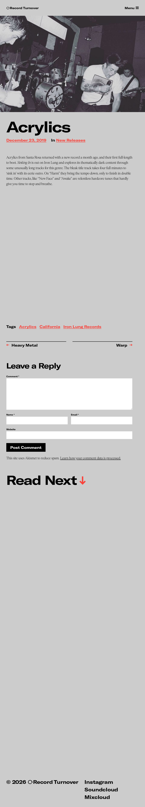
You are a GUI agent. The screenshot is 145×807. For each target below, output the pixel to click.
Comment (12, 376)
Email (75, 415)
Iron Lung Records (82, 327)
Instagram (98, 782)
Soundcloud (101, 789)
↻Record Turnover (22, 8)
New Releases (70, 140)
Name (10, 415)
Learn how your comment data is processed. (90, 458)
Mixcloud (97, 797)
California (50, 327)
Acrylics (27, 327)
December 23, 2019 (26, 140)
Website (11, 429)
